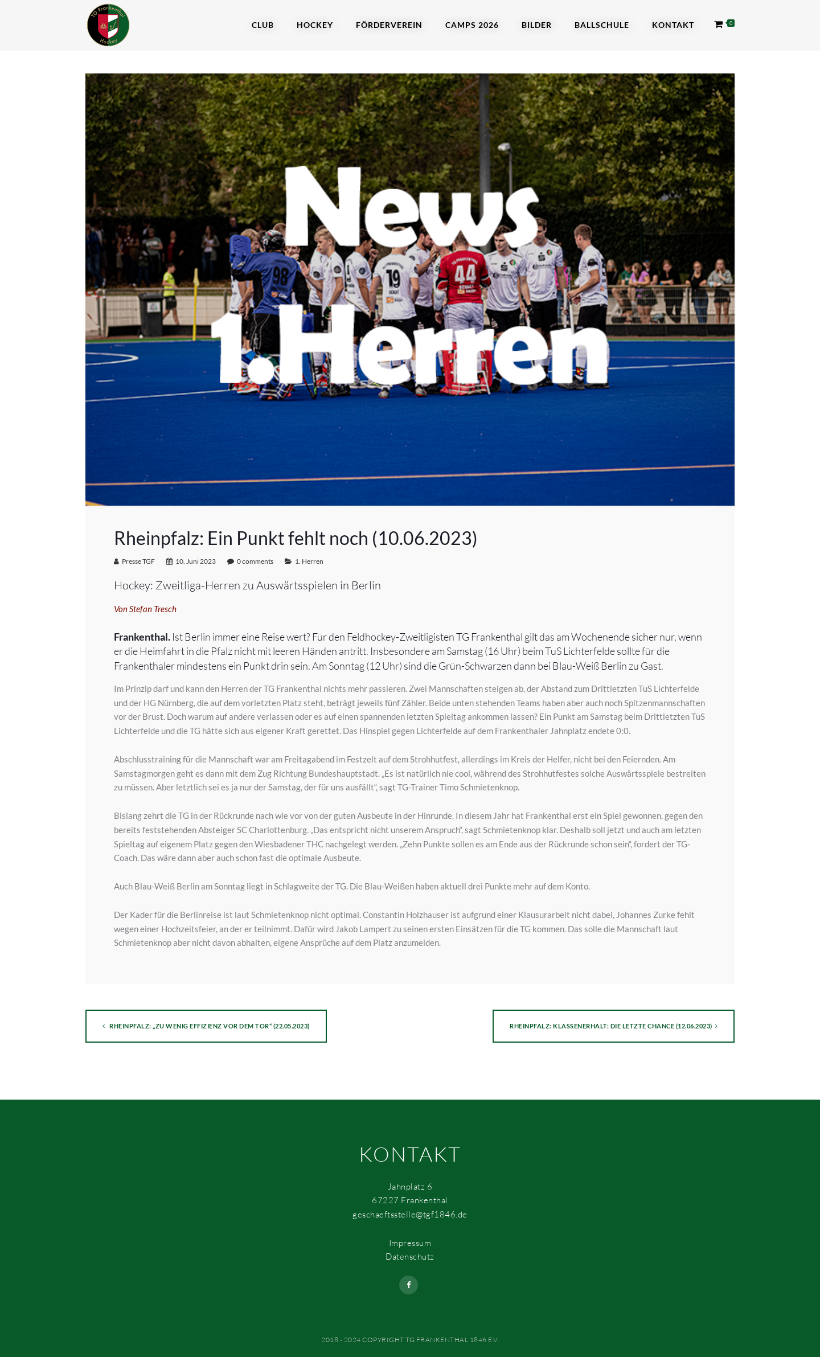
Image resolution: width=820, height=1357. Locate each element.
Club (263, 25)
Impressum (410, 1242)
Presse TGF (138, 561)
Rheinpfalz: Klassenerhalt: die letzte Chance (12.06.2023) (614, 1026)
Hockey (315, 25)
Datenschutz (410, 1256)
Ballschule (602, 25)
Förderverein (389, 25)
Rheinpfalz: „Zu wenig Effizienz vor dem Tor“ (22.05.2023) (206, 1026)
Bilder (537, 25)
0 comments (255, 561)
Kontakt (673, 25)
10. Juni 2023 (195, 561)
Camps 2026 (472, 25)
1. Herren (309, 561)
